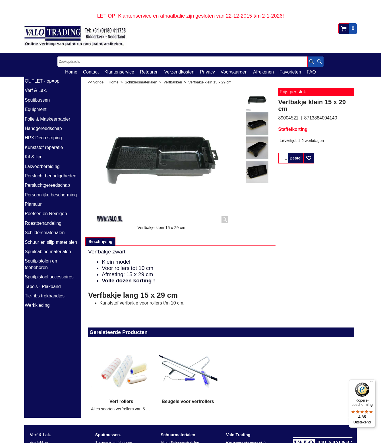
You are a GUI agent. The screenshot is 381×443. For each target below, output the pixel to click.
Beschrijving (100, 241)
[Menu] (371, 382)
